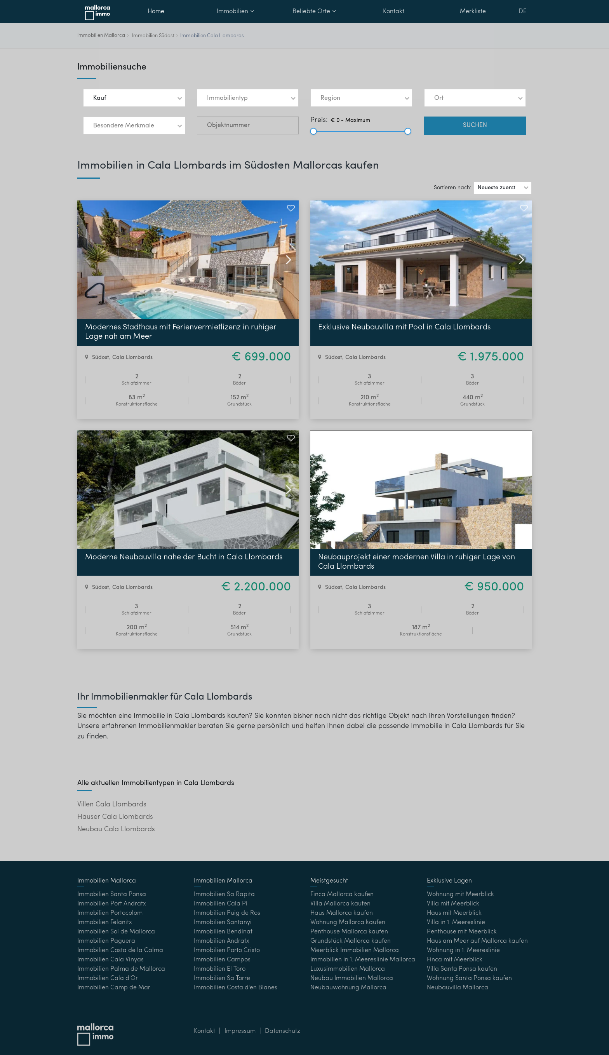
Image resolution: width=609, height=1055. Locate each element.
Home (156, 12)
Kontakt (393, 12)
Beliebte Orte (314, 11)
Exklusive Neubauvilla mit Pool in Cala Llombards (404, 327)
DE (523, 12)
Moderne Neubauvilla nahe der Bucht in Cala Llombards (183, 557)
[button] (134, 98)
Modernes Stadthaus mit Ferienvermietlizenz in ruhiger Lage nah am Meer (181, 332)
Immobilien (235, 11)
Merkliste (473, 12)
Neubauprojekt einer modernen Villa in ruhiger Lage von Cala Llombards (416, 562)
